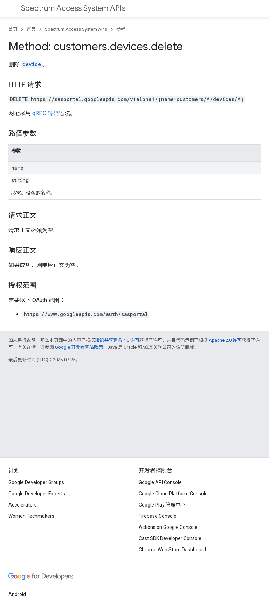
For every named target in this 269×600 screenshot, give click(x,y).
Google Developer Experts (36, 493)
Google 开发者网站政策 (79, 347)
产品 (31, 29)
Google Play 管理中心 (162, 505)
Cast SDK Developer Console (170, 538)
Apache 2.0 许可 (225, 340)
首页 (13, 29)
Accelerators (22, 505)
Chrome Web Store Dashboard (172, 549)
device (31, 64)
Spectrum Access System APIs (73, 8)
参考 (120, 29)
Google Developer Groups (36, 482)
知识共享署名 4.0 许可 (117, 340)
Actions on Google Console (168, 527)
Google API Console (160, 482)
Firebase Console (158, 516)
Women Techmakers (31, 516)
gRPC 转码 (45, 113)
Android (17, 594)
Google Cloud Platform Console (173, 493)
